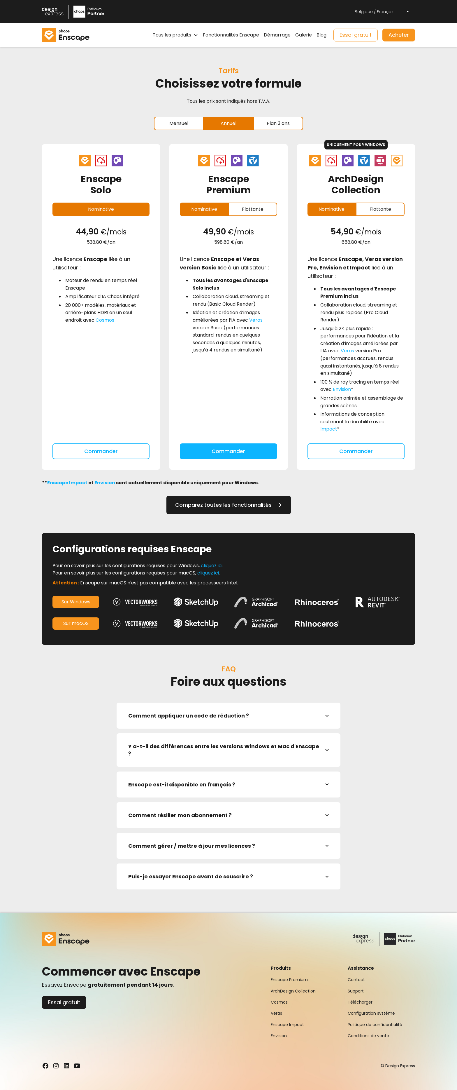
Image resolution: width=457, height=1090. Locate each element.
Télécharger (360, 1002)
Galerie (303, 35)
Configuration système (371, 1013)
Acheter (399, 35)
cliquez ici (211, 565)
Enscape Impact (287, 1025)
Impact (328, 429)
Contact (356, 980)
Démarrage (277, 35)
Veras (256, 320)
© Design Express (398, 1066)
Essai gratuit (356, 35)
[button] (382, 12)
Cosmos (105, 320)
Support (356, 991)
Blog (321, 35)
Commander (101, 451)
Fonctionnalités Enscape (231, 35)
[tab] (179, 123)
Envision (342, 389)
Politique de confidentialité (375, 1025)
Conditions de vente (368, 1036)
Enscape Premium (289, 980)
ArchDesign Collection (293, 991)
